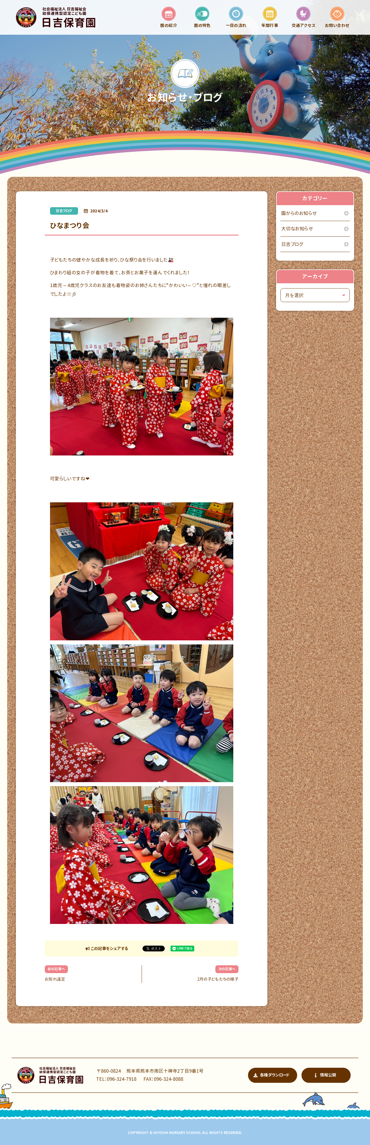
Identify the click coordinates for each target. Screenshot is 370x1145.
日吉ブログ (64, 210)
